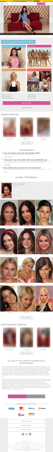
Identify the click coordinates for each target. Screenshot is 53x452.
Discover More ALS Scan (35, 396)
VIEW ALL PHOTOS (26, 353)
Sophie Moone (26, 270)
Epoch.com (40, 448)
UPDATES (15, 3)
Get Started (41, 3)
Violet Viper (43, 138)
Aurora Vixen (8, 270)
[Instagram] (26, 434)
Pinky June (26, 298)
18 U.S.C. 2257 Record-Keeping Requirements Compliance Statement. (26, 443)
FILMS (19, 3)
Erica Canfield (10, 138)
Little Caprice (44, 213)
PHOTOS (23, 3)
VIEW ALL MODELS (26, 317)
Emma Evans (26, 213)
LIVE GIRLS (34, 3)
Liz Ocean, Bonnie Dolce (9, 349)
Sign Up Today (26, 103)
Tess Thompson (8, 241)
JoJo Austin (8, 213)
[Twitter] (23, 434)
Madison (44, 270)
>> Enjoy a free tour (26, 107)
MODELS (28, 3)
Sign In (47, 3)
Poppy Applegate (19, 184)
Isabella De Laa (26, 138)
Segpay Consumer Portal (34, 449)
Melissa (8, 298)
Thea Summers (44, 241)
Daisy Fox (26, 241)
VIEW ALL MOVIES (26, 143)
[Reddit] (30, 434)
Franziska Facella (44, 298)
